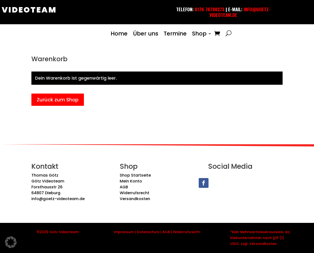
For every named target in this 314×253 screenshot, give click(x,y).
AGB (124, 187)
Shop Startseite (135, 175)
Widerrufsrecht (134, 193)
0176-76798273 (209, 9)
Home (119, 33)
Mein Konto (131, 181)
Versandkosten (135, 199)
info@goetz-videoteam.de (58, 199)
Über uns (145, 33)
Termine (175, 33)
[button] (11, 242)
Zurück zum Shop (57, 99)
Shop (199, 33)
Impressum (124, 231)
